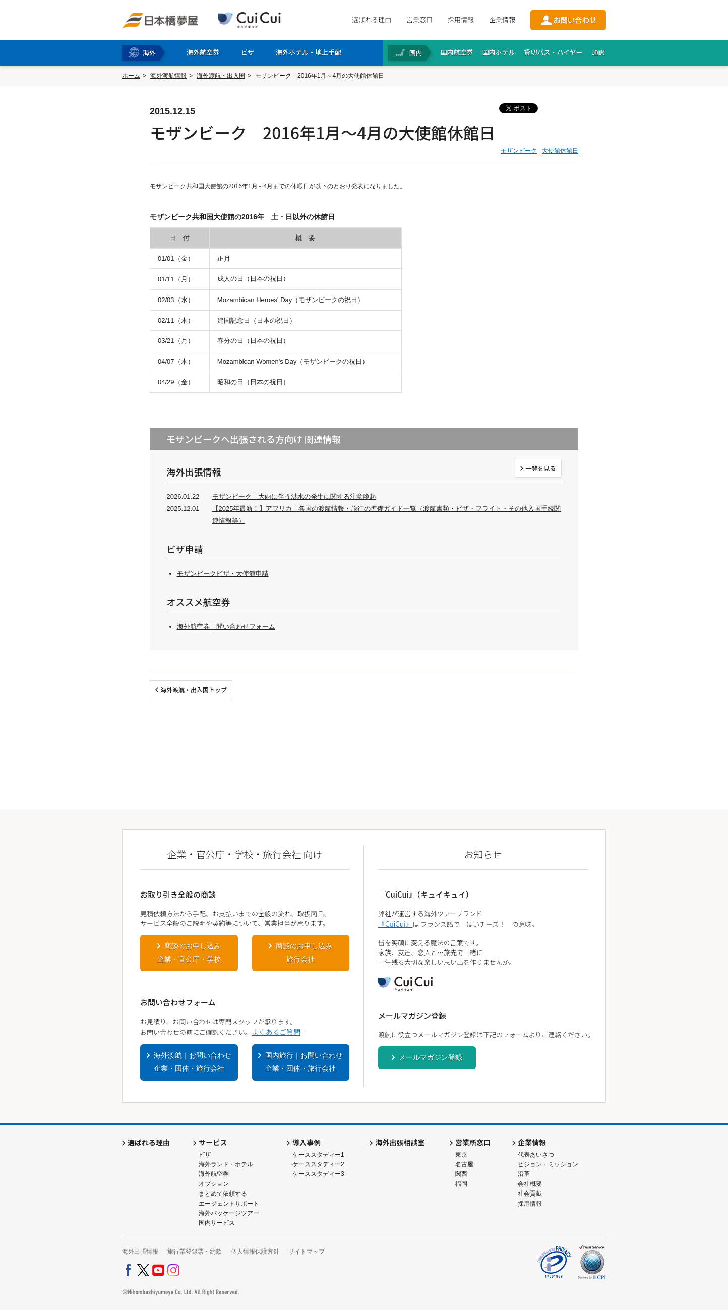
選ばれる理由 (371, 19)
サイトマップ (306, 1251)
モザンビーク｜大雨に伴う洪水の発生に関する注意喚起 (294, 496)
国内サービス (217, 1222)
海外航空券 (214, 1173)
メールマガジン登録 (430, 1057)
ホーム (131, 75)
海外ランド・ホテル (226, 1164)
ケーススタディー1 (318, 1154)
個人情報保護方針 (255, 1251)
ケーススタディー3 (318, 1173)
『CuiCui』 (395, 924)
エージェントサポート (229, 1203)
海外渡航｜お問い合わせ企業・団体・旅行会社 (192, 1062)
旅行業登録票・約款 (194, 1251)
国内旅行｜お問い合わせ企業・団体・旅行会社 (304, 1062)
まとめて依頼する (223, 1193)
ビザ (205, 1154)
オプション (214, 1183)
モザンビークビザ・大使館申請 (223, 573)
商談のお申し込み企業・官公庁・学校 (189, 952)
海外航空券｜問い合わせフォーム (226, 626)
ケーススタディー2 (318, 1164)
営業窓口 (419, 19)
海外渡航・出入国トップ (193, 689)
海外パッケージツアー (229, 1213)
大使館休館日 (560, 150)
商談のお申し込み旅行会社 (304, 952)
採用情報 (461, 19)
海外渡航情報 (168, 75)
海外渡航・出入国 (221, 75)
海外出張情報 (140, 1251)
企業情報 (502, 19)
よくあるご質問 (276, 1032)
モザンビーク (519, 150)
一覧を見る (540, 468)
